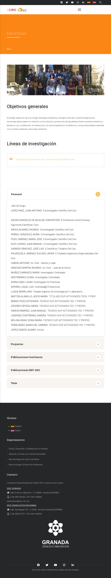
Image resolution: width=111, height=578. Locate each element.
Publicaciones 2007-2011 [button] (25, 370)
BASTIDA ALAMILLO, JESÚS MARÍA (29, 296)
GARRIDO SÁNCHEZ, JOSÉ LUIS (27, 248)
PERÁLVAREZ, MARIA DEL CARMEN (29, 325)
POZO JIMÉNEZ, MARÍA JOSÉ (26, 239)
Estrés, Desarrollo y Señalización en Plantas (28, 449)
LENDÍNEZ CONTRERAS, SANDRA (28, 315)
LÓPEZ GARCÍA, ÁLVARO (23, 329)
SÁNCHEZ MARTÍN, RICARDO (26, 267)
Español (16, 426)
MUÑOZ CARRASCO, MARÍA (25, 272)
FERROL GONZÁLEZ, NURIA (25, 234)
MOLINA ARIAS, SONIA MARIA (26, 320)
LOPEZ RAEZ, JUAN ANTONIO (26, 210)
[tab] (55, 194)
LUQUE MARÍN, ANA (21, 291)
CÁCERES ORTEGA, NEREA (24, 305)
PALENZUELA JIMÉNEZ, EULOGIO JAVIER (32, 253)
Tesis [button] (14, 383)
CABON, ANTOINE (20, 263)
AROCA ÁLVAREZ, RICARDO (25, 229)
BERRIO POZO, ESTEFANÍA (24, 301)
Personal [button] (16, 194)
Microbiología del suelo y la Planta (24, 459)
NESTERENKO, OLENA (22, 277)
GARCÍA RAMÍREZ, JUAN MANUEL (28, 310)
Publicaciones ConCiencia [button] (26, 357)
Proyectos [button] (17, 344)
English (16, 430)
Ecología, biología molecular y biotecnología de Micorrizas (45, 159)
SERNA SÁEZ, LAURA (22, 282)
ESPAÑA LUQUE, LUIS (22, 286)
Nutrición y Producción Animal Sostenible (27, 454)
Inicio (9, 49)
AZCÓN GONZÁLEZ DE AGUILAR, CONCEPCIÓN (35, 220)
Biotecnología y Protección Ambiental (25, 464)
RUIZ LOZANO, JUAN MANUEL (26, 244)
